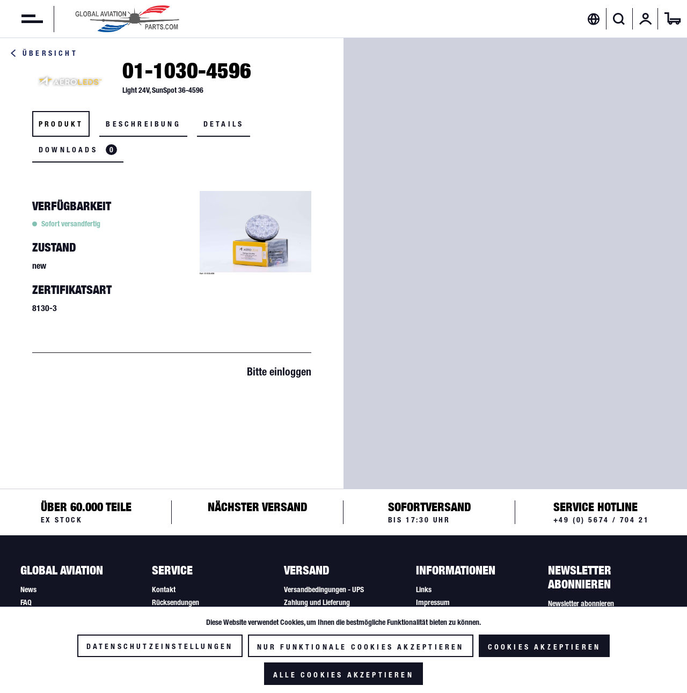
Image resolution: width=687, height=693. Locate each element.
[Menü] (21, 18)
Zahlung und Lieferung (317, 602)
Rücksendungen (175, 602)
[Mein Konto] (646, 19)
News (28, 589)
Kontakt (164, 589)
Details (223, 124)
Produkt (61, 124)
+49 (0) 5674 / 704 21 (601, 519)
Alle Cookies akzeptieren (343, 674)
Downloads (78, 149)
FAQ (26, 602)
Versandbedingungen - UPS (324, 589)
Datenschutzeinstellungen (159, 646)
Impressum (433, 602)
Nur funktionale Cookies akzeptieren (360, 647)
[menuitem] (21, 19)
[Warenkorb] (672, 19)
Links (424, 589)
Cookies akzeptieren (544, 647)
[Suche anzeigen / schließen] (619, 19)
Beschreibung (143, 124)
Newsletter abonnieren (581, 603)
